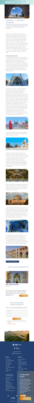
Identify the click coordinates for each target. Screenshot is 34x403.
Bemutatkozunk (8, 359)
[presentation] (17, 326)
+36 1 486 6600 (17, 351)
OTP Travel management (10, 360)
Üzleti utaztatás (8, 382)
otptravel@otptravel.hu (17, 353)
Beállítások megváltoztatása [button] (25, 398)
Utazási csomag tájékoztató (22, 368)
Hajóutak (7, 381)
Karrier (7, 371)
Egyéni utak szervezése (10, 379)
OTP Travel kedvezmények (10, 390)
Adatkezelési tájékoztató (11, 323)
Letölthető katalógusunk (10, 386)
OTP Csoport (8, 364)
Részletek (24, 295)
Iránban (15, 35)
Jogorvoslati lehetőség (22, 363)
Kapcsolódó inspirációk (12, 261)
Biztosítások (20, 367)
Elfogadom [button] (23, 395)
